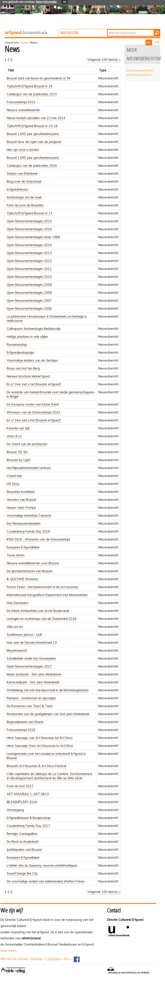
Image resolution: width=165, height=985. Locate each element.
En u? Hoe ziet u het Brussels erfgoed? (34, 384)
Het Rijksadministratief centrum (29, 468)
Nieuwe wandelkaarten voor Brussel (33, 563)
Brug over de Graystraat (24, 181)
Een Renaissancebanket (23, 523)
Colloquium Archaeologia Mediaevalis (34, 329)
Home (24, 42)
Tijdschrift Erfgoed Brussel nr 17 (29, 213)
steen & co (14, 436)
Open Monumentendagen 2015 (29, 221)
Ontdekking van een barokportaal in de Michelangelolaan (48, 690)
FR (157, 42)
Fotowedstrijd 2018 (21, 730)
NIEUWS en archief (13, 959)
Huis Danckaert (17, 603)
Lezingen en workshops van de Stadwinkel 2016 (41, 619)
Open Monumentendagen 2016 (29, 229)
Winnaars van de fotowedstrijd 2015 (33, 412)
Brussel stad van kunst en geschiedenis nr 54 (38, 78)
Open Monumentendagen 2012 (29, 261)
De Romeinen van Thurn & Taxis (30, 706)
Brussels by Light (19, 460)
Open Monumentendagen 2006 (29, 308)
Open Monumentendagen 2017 (29, 666)
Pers (67, 959)
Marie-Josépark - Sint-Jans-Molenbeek (34, 674)
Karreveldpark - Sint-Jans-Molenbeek (33, 682)
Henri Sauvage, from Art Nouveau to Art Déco (40, 746)
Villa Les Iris (15, 627)
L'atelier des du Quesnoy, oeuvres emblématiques (42, 865)
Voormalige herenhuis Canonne (29, 515)
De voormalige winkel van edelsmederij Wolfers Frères (45, 881)
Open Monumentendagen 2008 (29, 293)
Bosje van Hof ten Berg (23, 368)
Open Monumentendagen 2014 (29, 245)
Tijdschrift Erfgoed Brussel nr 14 (29, 86)
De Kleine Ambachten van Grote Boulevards (38, 611)
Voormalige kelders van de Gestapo (32, 360)
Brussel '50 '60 (17, 452)
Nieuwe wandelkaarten (23, 110)
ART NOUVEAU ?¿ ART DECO (28, 794)
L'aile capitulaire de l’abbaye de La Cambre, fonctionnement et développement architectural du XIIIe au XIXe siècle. (49, 776)
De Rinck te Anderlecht (23, 842)
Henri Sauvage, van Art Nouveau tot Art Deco (40, 738)
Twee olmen (15, 555)
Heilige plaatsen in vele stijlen (27, 337)
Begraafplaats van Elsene (25, 722)
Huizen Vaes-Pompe (21, 508)
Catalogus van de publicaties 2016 (32, 166)
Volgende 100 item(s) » (103, 60)
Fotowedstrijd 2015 (21, 102)
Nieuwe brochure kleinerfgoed (28, 376)
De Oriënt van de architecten (27, 444)
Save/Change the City (22, 873)
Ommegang (15, 810)
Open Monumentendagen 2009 (29, 285)
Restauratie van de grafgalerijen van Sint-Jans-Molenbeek (48, 714)
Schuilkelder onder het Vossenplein (31, 658)
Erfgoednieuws (17, 189)
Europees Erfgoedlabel (23, 547)
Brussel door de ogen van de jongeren (34, 142)
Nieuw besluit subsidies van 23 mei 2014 (36, 118)
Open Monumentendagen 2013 (29, 253)
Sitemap (36, 959)
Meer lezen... (9, 951)
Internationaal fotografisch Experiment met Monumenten (47, 595)
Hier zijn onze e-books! (23, 150)
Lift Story (13, 484)
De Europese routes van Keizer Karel (33, 404)
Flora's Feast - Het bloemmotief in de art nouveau (42, 587)
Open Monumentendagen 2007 (29, 301)
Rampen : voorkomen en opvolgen (31, 698)
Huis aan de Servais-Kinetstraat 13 (32, 643)
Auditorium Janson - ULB (24, 635)
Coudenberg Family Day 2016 (28, 531)
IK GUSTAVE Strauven (22, 579)
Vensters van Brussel (21, 500)
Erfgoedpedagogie (20, 352)
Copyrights (53, 959)
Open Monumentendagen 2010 (29, 277)
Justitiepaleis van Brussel (24, 850)
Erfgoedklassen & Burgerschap (29, 818)
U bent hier (14, 476)
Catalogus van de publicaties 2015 (32, 94)
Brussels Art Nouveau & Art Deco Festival (36, 766)
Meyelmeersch (17, 650)
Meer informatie (46, 1)
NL (149, 42)
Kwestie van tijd (18, 428)
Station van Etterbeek (22, 174)
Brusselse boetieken (21, 492)
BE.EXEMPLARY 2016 (22, 802)
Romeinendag (17, 344)
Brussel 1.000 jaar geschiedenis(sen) (33, 134)
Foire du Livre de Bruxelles (25, 205)
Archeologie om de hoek (24, 197)
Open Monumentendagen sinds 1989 (33, 237)
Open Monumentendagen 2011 (29, 269)
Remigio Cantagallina (22, 834)
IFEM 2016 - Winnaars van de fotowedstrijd (38, 539)
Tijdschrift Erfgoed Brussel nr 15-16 (32, 126)
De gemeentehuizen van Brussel (29, 571)
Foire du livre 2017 (20, 786)
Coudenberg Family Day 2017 (28, 826)
